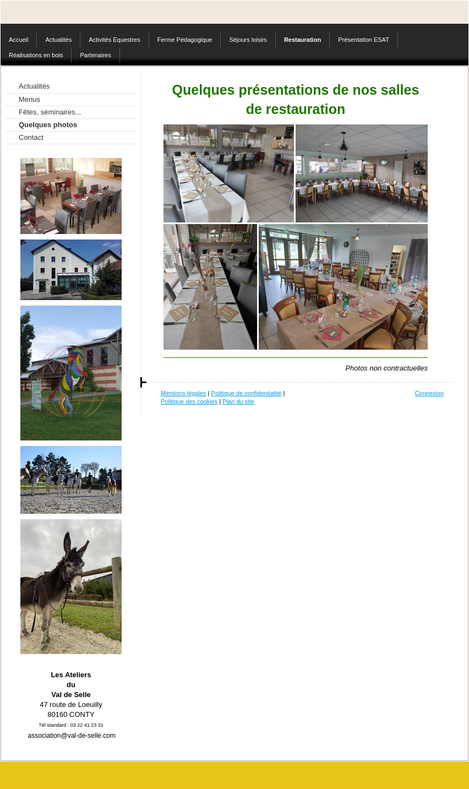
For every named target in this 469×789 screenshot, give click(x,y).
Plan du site (238, 401)
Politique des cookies (189, 401)
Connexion (429, 393)
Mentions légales (183, 393)
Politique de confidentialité (246, 393)
